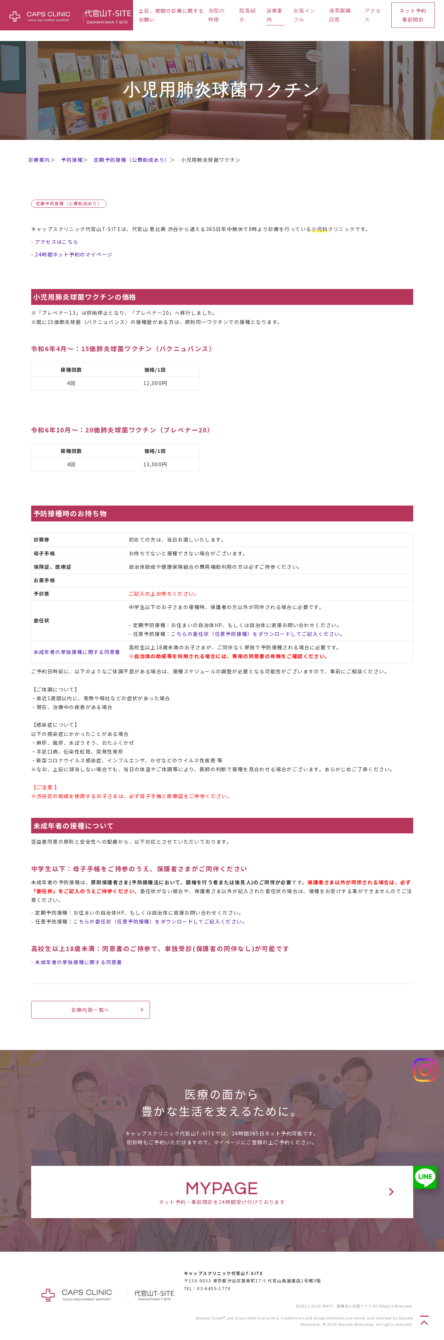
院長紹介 (248, 15)
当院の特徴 (216, 15)
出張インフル (305, 15)
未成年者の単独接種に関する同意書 (77, 651)
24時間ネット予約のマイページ (74, 254)
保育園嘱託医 (340, 15)
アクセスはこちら (56, 241)
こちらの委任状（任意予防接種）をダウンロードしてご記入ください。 (258, 633)
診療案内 (275, 15)
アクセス (373, 15)
